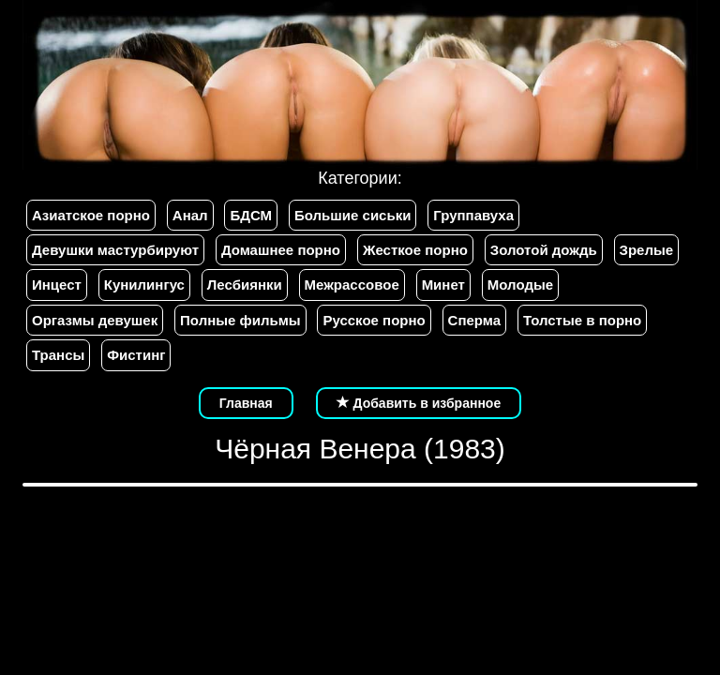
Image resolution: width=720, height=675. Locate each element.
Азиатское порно (91, 215)
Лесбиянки (244, 284)
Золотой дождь (543, 250)
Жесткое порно (415, 250)
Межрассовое (352, 284)
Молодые (520, 284)
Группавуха (473, 215)
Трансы (58, 355)
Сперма (474, 320)
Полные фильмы (240, 320)
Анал (190, 215)
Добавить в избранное (419, 403)
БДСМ (251, 215)
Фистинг (136, 355)
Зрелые (647, 250)
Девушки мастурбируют (115, 250)
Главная (246, 403)
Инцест (57, 284)
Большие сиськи (352, 215)
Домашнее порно (280, 250)
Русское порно (373, 320)
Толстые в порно (582, 320)
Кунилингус (144, 284)
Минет (443, 284)
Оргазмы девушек (95, 320)
